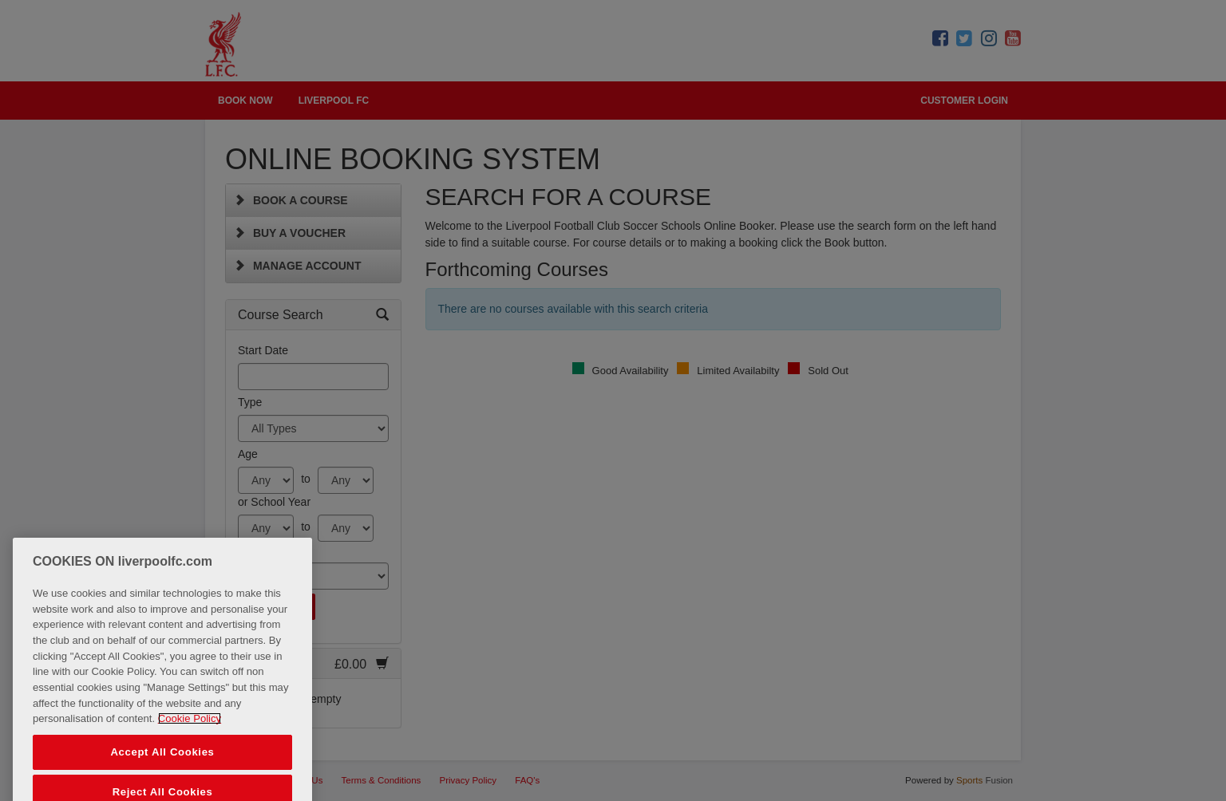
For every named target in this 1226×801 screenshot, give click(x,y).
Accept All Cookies (162, 761)
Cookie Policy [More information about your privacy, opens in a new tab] (189, 728)
